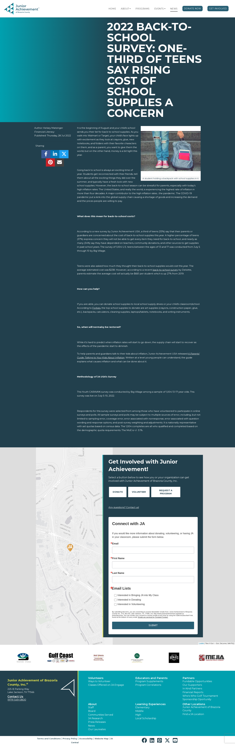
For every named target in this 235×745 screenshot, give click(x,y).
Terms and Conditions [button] (49, 738)
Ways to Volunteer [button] (99, 681)
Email (115, 543)
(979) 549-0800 (16, 699)
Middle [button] (139, 711)
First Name (118, 558)
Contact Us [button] (15, 696)
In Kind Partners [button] (192, 688)
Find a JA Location (193, 714)
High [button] (138, 714)
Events (159, 8)
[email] (59, 163)
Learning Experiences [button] (150, 704)
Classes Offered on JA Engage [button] (106, 684)
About (125, 8)
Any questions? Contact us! (124, 507)
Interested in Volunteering (131, 604)
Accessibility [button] (86, 738)
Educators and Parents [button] (151, 678)
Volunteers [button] (95, 678)
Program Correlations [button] (148, 684)
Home (112, 8)
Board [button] (91, 711)
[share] (46, 154)
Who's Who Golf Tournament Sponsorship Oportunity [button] (200, 697)
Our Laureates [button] (97, 729)
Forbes (96, 307)
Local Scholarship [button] (145, 718)
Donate (118, 492)
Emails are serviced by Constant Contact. (153, 617)
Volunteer (139, 492)
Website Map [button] (101, 738)
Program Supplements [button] (149, 681)
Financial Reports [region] (193, 692)
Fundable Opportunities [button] (197, 681)
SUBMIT (153, 625)
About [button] (92, 704)
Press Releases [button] (97, 722)
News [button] (91, 725)
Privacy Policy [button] (70, 738)
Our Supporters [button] (192, 684)
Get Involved (218, 8)
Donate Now (192, 8)
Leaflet (201, 643)
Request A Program (165, 492)
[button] (130, 8)
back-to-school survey (165, 269)
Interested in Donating (129, 599)
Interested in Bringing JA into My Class (138, 595)
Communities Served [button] (100, 714)
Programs (142, 8)
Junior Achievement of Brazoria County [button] (201, 709)
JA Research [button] (95, 718)
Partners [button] (189, 678)
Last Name (118, 573)
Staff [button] (91, 707)
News (174, 8)
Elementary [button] (142, 707)
